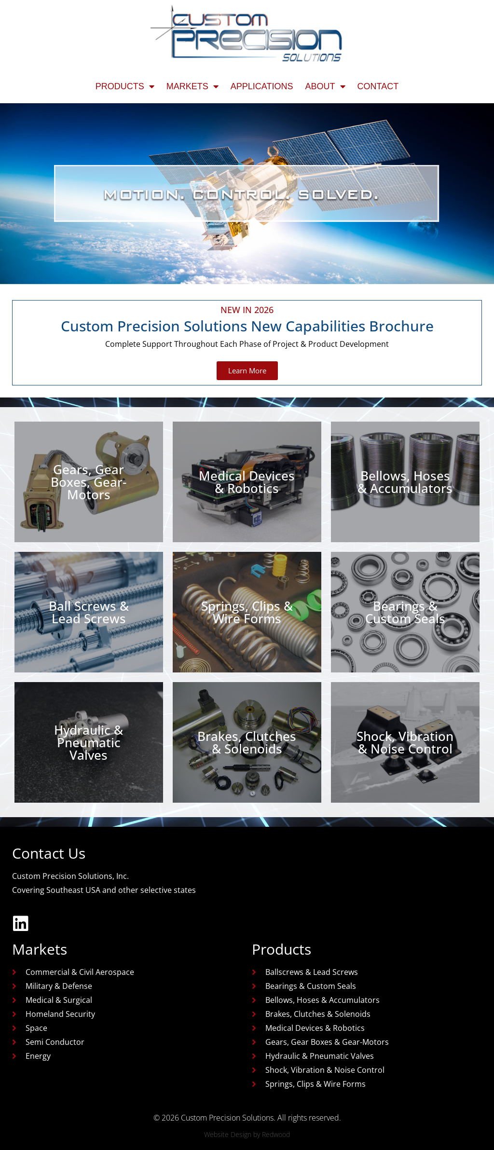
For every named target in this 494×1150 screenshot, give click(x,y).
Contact (378, 86)
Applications (262, 86)
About (325, 86)
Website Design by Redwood (247, 1134)
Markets (192, 86)
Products (125, 86)
